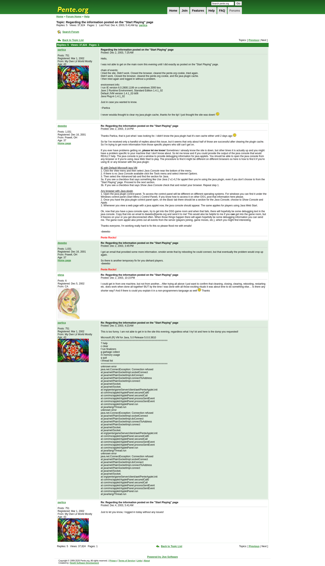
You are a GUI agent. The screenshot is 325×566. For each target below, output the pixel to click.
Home (173, 10)
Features (198, 10)
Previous (254, 40)
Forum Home (73, 16)
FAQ (222, 10)
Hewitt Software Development (84, 563)
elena (61, 274)
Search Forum (70, 31)
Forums (234, 10)
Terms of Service (126, 561)
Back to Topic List (73, 40)
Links (139, 561)
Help (212, 10)
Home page (64, 143)
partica (143, 25)
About (147, 561)
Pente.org (78, 7)
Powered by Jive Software (162, 556)
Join (185, 10)
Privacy (113, 561)
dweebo (62, 126)
